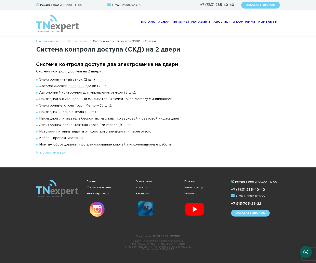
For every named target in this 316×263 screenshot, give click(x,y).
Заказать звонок (260, 5)
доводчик (76, 86)
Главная (92, 181)
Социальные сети (99, 187)
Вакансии (142, 194)
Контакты (264, 23)
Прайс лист (210, 23)
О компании (236, 23)
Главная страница (48, 41)
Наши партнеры (98, 194)
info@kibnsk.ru (132, 5)
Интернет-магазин (179, 23)
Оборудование (77, 41)
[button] (306, 252)
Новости (141, 187)
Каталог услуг (142, 23)
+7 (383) (217, 4)
